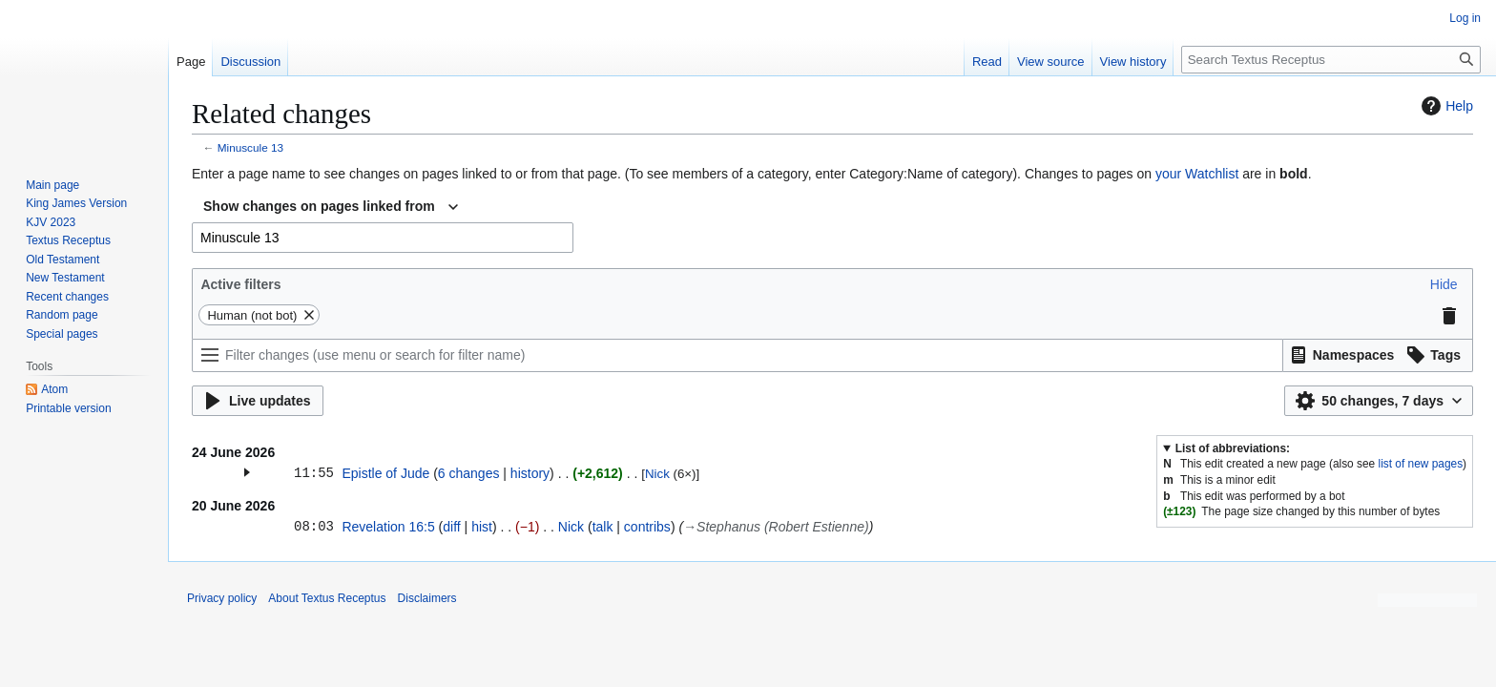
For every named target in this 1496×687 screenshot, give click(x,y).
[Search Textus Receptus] (1331, 59)
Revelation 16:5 (388, 526)
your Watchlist (1196, 173)
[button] (1444, 284)
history (530, 473)
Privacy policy (222, 598)
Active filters (240, 284)
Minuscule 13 (250, 147)
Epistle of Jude (385, 473)
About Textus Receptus (326, 598)
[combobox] (330, 207)
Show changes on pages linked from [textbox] (319, 206)
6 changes (469, 473)
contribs (647, 526)
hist (481, 526)
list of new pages (1421, 463)
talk (602, 526)
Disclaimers (427, 598)
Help (1445, 105)
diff (451, 526)
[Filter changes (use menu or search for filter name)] (737, 355)
